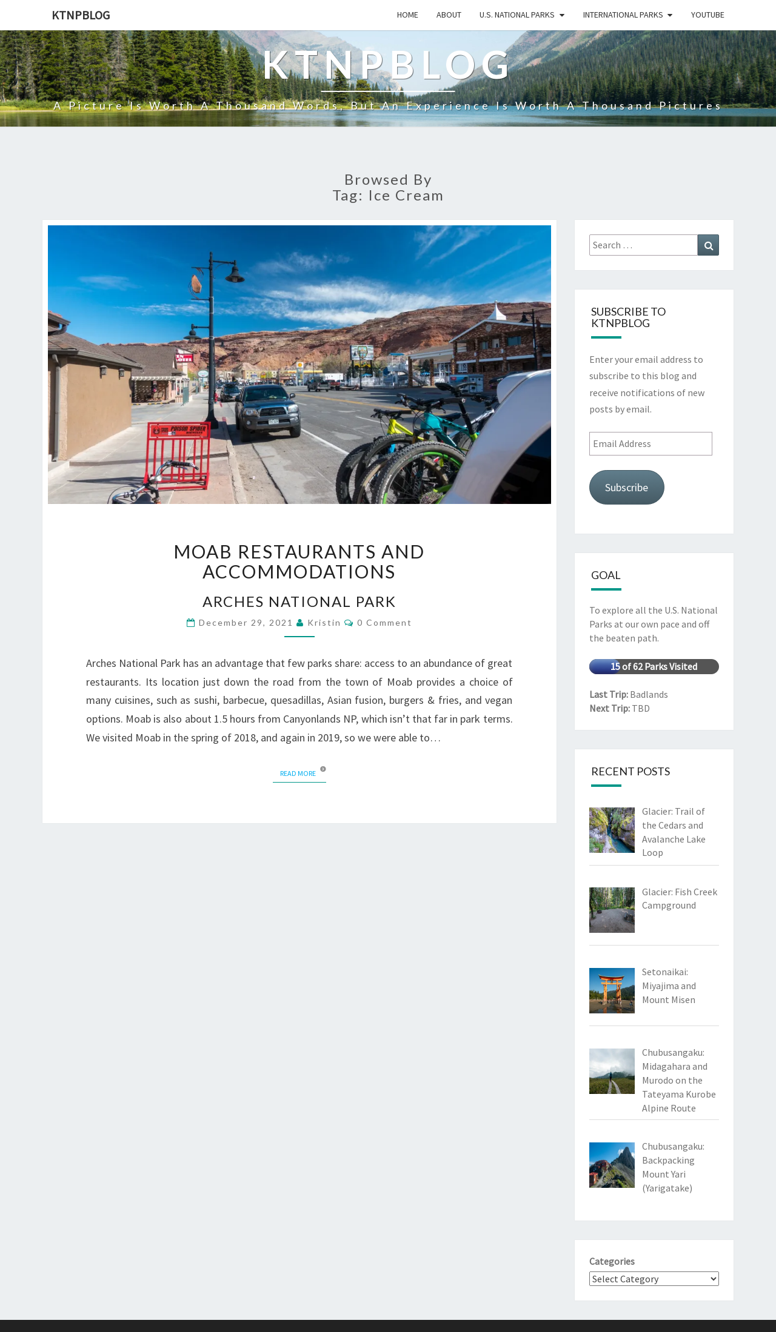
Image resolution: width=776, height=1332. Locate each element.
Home (407, 14)
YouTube (707, 14)
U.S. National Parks (517, 14)
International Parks (623, 14)
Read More (303, 772)
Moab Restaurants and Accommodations (299, 561)
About (448, 14)
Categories (612, 1261)
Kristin (324, 622)
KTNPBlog (81, 14)
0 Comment (384, 622)
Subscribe (626, 487)
